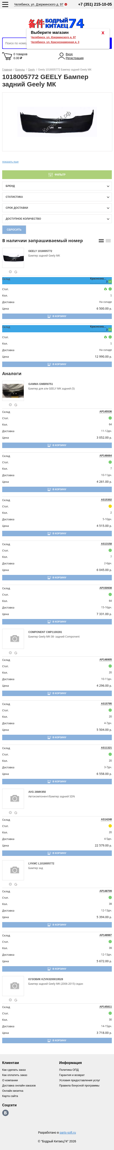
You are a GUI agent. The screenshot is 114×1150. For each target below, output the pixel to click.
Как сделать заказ (14, 1069)
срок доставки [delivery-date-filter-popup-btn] (17, 207)
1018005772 (45, 251)
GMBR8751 (46, 384)
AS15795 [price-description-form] (106, 703)
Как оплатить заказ (14, 1075)
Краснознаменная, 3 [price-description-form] (99, 280)
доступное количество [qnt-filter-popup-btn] (23, 218)
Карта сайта (10, 1096)
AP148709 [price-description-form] (105, 891)
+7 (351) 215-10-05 (95, 4)
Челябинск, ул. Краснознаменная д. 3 (55, 42)
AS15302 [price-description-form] (106, 499)
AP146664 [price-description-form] (105, 455)
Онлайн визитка (12, 1090)
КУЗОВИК (34, 979)
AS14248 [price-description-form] (106, 819)
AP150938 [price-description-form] (105, 588)
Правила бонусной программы (79, 1085)
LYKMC (33, 863)
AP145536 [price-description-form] (105, 411)
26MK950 (40, 791)
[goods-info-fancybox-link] (10, 272)
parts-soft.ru (68, 1132)
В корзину (59, 316)
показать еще (10, 161)
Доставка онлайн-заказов (19, 1085)
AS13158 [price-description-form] (106, 543)
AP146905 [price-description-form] (105, 659)
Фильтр (59, 174)
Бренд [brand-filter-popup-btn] (10, 186)
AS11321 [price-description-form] (106, 747)
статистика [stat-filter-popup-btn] (14, 196)
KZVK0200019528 (52, 979)
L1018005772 (46, 863)
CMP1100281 (54, 632)
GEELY (33, 251)
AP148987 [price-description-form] (105, 935)
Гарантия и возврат (72, 1075)
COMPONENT (37, 632)
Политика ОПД (69, 1069)
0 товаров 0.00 (20, 56)
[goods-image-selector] (14, 258)
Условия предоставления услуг (79, 1080)
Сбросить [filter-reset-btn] (14, 229)
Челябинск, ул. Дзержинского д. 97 (53, 37)
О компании (10, 1080)
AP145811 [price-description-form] (105, 1006)
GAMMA (33, 384)
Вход (69, 54)
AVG (31, 791)
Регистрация (75, 58)
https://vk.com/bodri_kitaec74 (5, 1113)
